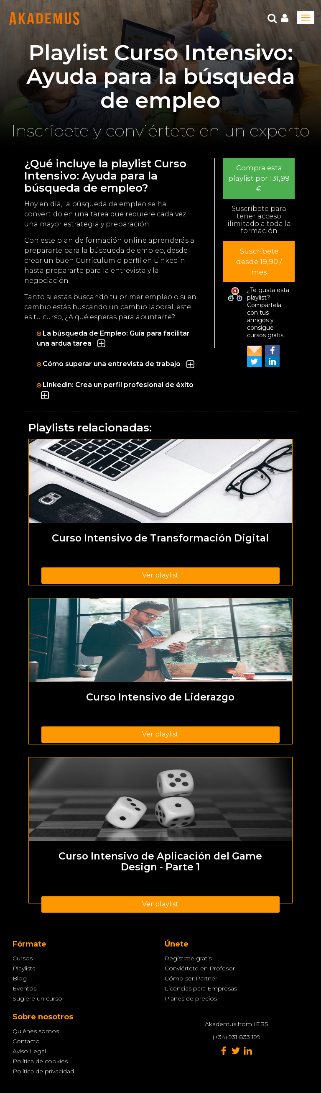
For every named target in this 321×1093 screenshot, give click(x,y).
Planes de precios (191, 998)
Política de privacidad (43, 1071)
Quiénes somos (36, 1031)
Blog (20, 978)
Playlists (24, 968)
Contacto (26, 1041)
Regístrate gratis (188, 958)
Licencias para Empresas (201, 988)
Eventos (24, 988)
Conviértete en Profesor (200, 968)
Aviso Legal (29, 1051)
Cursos (23, 958)
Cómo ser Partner (191, 978)
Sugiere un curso (37, 998)
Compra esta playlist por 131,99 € (259, 178)
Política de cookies (40, 1061)
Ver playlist (160, 575)
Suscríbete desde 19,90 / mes (259, 261)
